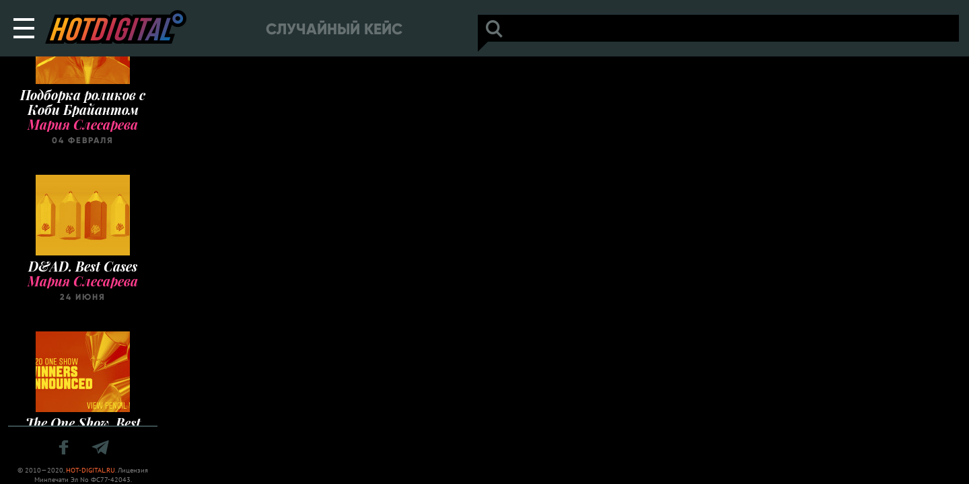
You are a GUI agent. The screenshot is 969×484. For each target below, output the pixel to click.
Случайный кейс (334, 29)
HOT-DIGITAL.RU (90, 470)
